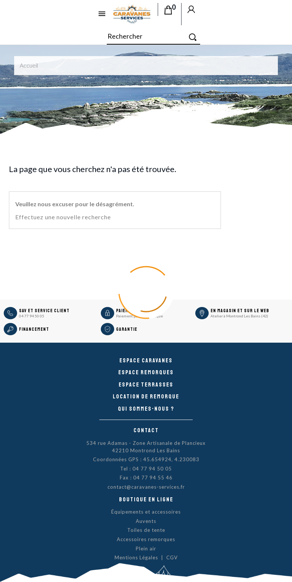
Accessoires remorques (146, 539)
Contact (146, 430)
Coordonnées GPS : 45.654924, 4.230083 (146, 459)
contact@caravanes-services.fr (146, 487)
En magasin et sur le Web (240, 311)
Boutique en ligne (146, 499)
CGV (172, 557)
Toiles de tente (146, 530)
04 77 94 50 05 (31, 316)
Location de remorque (146, 396)
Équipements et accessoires (146, 512)
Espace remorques (146, 372)
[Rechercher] (153, 36)
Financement (34, 329)
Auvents (146, 521)
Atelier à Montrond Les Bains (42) (239, 316)
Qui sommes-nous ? (146, 409)
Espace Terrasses (146, 384)
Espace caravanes (146, 360)
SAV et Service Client (44, 311)
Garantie (126, 329)
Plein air (146, 549)
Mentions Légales (136, 557)
